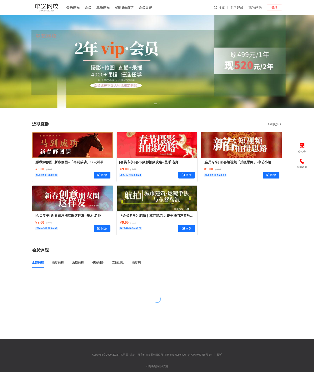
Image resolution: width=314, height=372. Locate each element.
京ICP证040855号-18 (199, 354)
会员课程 (73, 7)
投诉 (219, 354)
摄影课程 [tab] (58, 262)
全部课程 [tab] (38, 262)
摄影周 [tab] (136, 262)
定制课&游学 (124, 7)
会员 (88, 7)
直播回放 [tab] (118, 262)
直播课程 (103, 7)
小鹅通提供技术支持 (157, 366)
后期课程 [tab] (78, 262)
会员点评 (145, 7)
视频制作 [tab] (98, 262)
